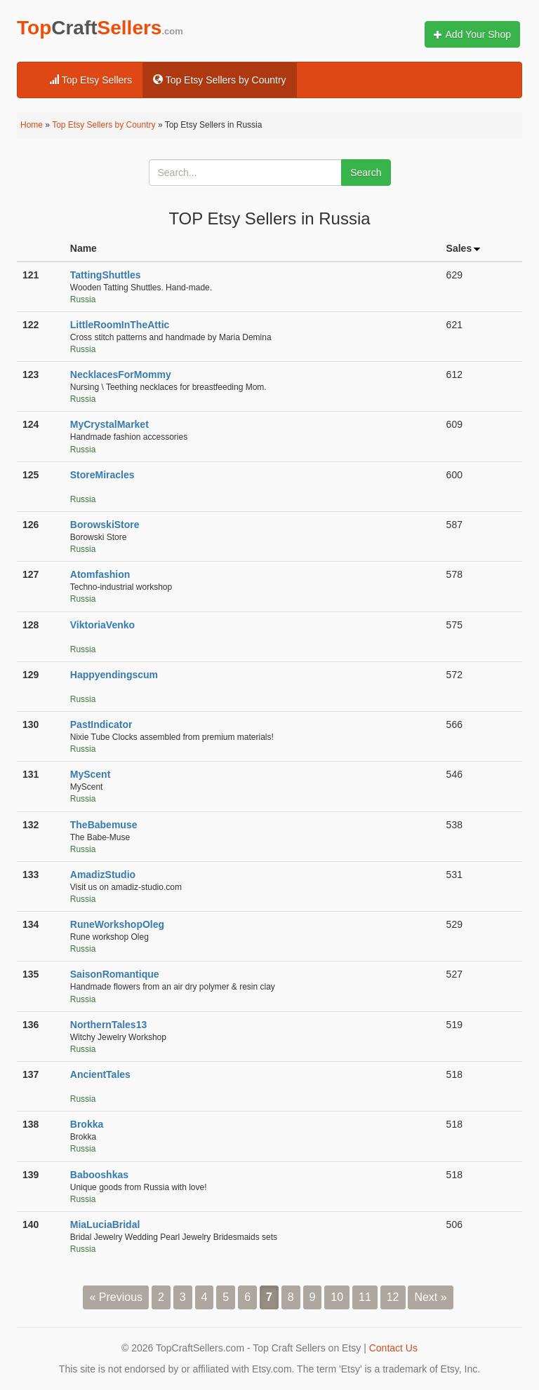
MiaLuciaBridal (105, 1224)
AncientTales (100, 1074)
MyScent (90, 774)
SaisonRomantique (114, 974)
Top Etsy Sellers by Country (219, 80)
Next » (430, 1297)
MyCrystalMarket (109, 424)
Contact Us (393, 1348)
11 (365, 1297)
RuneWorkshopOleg (117, 924)
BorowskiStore (105, 524)
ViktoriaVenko (102, 624)
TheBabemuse (104, 824)
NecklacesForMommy (120, 374)
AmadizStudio (102, 874)
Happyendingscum (114, 674)
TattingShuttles (105, 275)
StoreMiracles (102, 474)
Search (365, 172)
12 (393, 1297)
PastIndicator (101, 724)
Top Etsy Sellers (90, 80)
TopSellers (100, 28)
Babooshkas (99, 1174)
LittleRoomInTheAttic (120, 324)
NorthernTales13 (108, 1024)
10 (337, 1297)
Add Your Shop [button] (472, 34)
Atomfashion (100, 574)
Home (31, 125)
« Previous (115, 1297)
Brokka (86, 1124)
